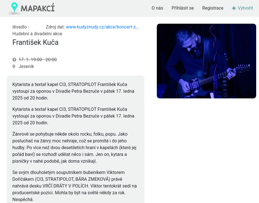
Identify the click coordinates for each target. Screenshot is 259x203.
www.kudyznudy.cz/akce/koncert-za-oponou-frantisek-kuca (125, 27)
